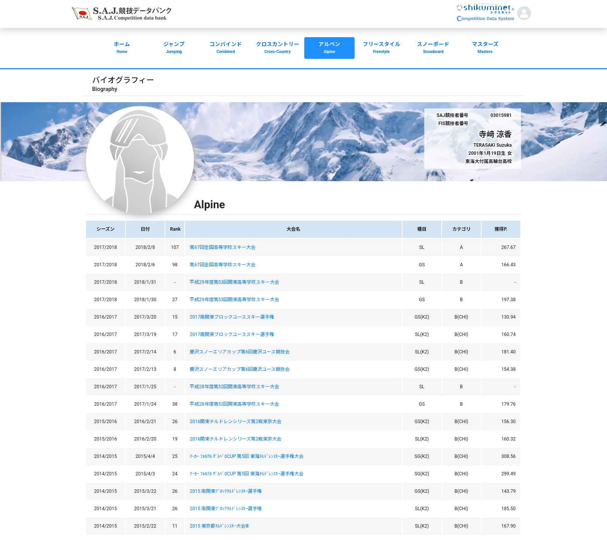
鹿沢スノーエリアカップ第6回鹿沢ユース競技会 (240, 352)
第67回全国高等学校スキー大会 (222, 247)
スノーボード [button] (433, 48)
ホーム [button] (122, 48)
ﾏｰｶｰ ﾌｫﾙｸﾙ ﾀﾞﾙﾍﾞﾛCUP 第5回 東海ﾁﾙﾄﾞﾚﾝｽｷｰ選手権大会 (247, 456)
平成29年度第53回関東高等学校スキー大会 (234, 282)
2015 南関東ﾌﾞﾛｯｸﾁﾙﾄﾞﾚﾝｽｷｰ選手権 (226, 491)
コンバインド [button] (226, 48)
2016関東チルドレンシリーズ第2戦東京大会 (235, 421)
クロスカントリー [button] (277, 48)
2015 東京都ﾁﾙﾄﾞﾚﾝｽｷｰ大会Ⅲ (219, 526)
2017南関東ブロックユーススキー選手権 (232, 317)
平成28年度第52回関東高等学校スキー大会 (234, 386)
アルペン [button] (329, 48)
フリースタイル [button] (381, 48)
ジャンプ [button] (174, 48)
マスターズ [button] (485, 48)
